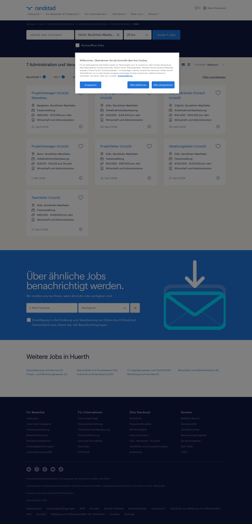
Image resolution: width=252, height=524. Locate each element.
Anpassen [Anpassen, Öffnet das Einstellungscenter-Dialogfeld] (91, 84)
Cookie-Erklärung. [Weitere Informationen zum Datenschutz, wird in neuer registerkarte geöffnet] (125, 76)
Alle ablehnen (138, 84)
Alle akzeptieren (163, 84)
